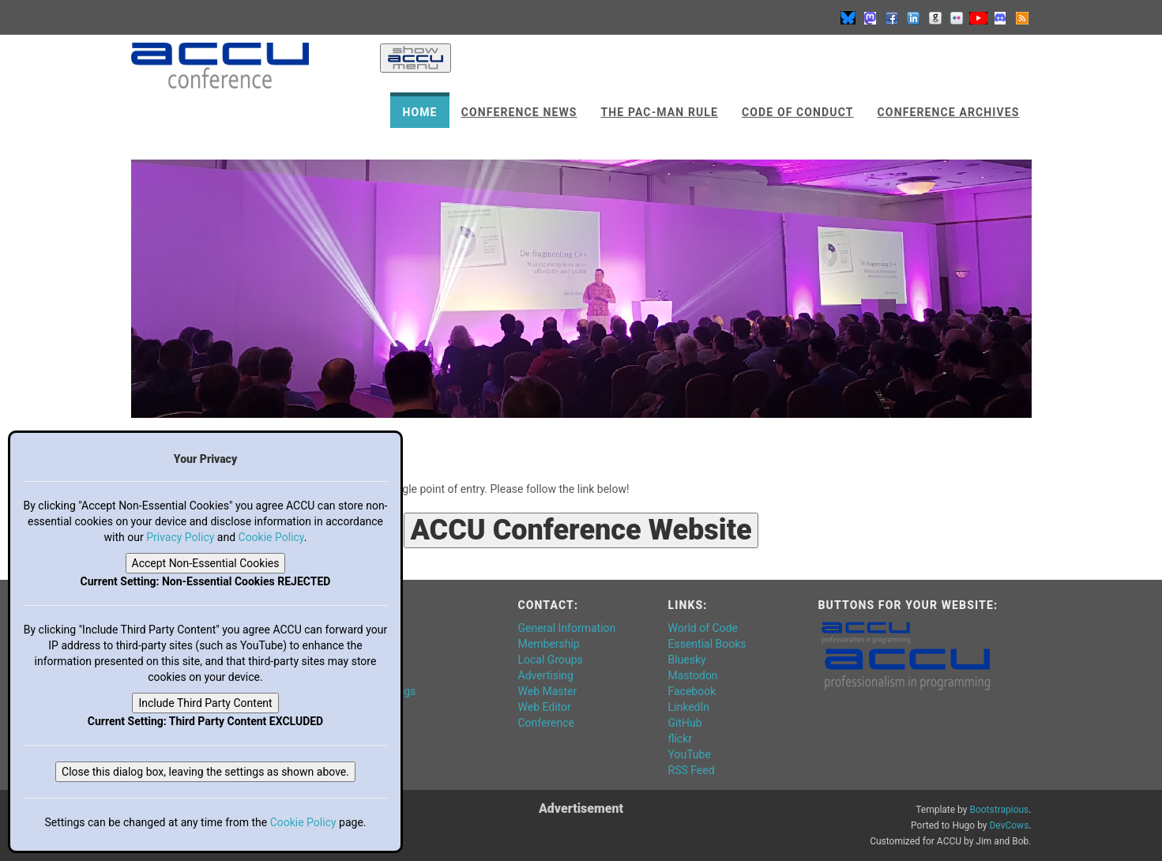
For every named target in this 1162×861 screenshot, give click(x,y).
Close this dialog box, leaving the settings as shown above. (205, 771)
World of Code (703, 628)
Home (419, 112)
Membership (549, 643)
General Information (567, 628)
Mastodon (693, 675)
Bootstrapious (999, 809)
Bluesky (687, 659)
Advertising (545, 675)
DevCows (1009, 825)
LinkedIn (689, 707)
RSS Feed (691, 770)
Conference (546, 722)
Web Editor (544, 707)
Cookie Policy (271, 537)
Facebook (692, 691)
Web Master (547, 691)
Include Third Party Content (205, 703)
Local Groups (550, 659)
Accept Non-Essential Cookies (206, 563)
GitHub (685, 722)
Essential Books (707, 643)
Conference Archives (949, 112)
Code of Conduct (798, 112)
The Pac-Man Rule (659, 112)
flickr (680, 738)
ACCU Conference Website (580, 530)
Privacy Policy (180, 537)
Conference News (519, 112)
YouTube (689, 754)
